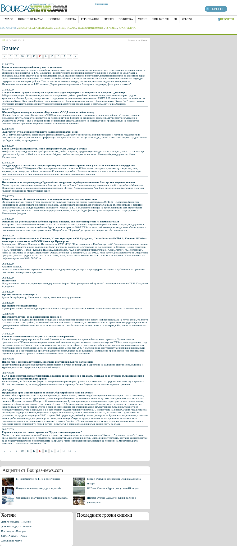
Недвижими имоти (90, 28)
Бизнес (109, 19)
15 (52, 56)
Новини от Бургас (31, 19)
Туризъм (111, 28)
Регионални (90, 19)
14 (46, 56)
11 (28, 56)
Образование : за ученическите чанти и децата (42, 497)
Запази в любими (137, 40)
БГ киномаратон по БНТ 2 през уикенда (38, 478)
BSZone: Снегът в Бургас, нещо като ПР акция (113, 488)
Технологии (8, 28)
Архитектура (127, 28)
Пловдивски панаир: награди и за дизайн (38, 488)
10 (22, 56)
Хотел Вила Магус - (12, 540)
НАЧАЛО (8, 19)
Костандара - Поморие (13, 531)
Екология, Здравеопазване (35, 28)
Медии (142, 19)
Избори (187, 19)
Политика (125, 19)
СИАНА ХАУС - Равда (14, 535)
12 (34, 56)
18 (69, 56)
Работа (71, 28)
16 (58, 56)
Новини (54, 19)
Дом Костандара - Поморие (16, 521)
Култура (70, 19)
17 (64, 56)
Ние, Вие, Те (160, 19)
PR (175, 19)
